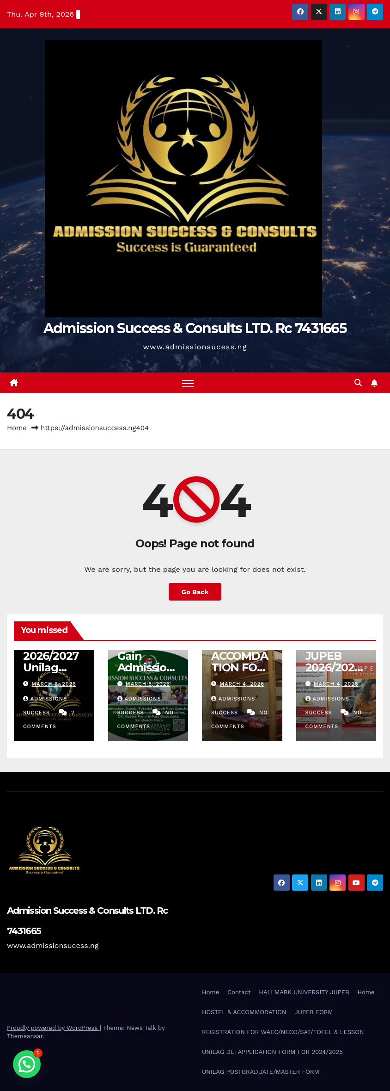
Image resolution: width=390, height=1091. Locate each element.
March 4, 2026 (242, 684)
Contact (238, 992)
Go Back (195, 591)
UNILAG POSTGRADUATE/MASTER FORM (260, 1071)
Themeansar (25, 1036)
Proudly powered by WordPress (53, 1027)
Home (17, 428)
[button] (358, 382)
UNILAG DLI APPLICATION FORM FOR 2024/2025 (272, 1051)
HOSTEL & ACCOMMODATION (244, 1012)
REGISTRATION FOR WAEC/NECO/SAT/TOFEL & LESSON (283, 1032)
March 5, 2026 (148, 684)
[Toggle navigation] (188, 383)
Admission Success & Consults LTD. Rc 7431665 (195, 328)
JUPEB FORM (313, 1012)
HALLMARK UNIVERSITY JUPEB (304, 992)
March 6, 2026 (54, 684)
